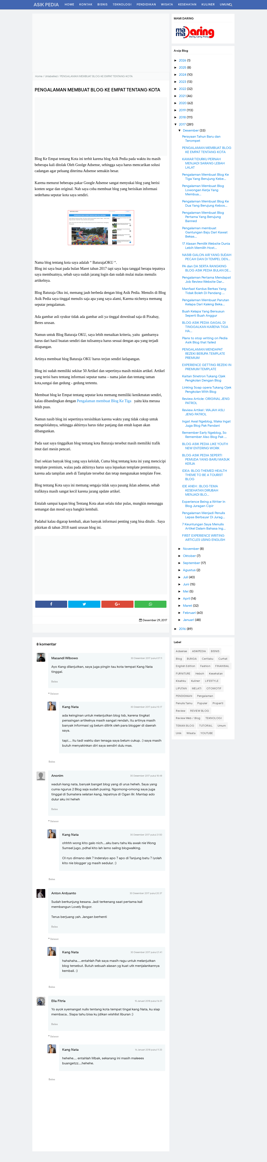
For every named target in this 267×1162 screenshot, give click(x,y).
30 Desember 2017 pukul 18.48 (146, 775)
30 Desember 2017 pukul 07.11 (146, 658)
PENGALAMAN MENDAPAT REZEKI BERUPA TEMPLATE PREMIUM (203, 353)
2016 (183, 629)
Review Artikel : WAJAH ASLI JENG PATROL (203, 412)
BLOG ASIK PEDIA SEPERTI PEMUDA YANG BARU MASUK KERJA (206, 459)
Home (38, 76)
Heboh (199, 673)
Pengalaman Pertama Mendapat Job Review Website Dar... (206, 279)
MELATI (197, 688)
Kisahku (181, 681)
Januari (189, 620)
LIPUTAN (181, 688)
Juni (186, 584)
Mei (186, 591)
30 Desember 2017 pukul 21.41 (146, 952)
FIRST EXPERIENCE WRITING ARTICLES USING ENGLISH (203, 538)
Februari (190, 613)
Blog (179, 658)
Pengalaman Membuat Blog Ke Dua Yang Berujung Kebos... (205, 203)
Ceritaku (207, 658)
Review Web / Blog (188, 718)
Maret (188, 606)
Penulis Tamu (184, 703)
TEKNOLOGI (213, 718)
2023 (183, 82)
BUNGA (192, 658)
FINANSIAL (222, 666)
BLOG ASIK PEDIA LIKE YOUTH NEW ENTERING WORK (205, 446)
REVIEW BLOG (199, 711)
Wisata (190, 733)
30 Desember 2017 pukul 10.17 (146, 706)
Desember (191, 130)
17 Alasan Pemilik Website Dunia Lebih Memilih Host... (206, 246)
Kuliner (195, 681)
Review (180, 711)
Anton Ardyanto (63, 893)
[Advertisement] (100, 43)
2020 (183, 103)
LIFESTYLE (212, 681)
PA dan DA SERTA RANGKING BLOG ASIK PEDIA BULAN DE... (206, 268)
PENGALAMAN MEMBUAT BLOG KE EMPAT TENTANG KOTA (206, 150)
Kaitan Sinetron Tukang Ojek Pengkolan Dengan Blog (203, 378)
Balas (54, 681)
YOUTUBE (206, 733)
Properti (218, 703)
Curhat (223, 658)
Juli (186, 577)
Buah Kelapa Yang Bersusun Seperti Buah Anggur (203, 313)
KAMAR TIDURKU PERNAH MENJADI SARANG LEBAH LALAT (203, 163)
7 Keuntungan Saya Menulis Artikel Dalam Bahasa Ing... (204, 526)
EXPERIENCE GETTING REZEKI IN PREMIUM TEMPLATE (206, 367)
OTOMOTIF (214, 688)
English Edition (185, 666)
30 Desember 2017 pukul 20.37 (146, 893)
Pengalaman (205, 696)
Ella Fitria (58, 1001)
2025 (183, 67)
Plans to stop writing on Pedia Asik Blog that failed (205, 340)
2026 (183, 60)
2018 (183, 117)
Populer (202, 703)
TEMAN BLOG (185, 725)
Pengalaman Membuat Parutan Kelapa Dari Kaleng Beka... (205, 302)
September (192, 563)
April (187, 598)
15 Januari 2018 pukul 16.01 (148, 1000)
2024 (183, 75)
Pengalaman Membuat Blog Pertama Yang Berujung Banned (203, 217)
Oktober (190, 556)
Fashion (205, 666)
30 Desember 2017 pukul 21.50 (146, 834)
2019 (183, 110)
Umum (222, 725)
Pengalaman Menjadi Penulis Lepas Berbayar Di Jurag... (203, 515)
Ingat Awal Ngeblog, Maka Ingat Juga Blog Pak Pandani (206, 423)
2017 (182, 124)
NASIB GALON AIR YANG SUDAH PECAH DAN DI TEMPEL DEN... (206, 257)
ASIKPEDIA (199, 651)
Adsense (181, 651)
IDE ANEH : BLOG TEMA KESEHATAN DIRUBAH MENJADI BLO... (200, 490)
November (191, 549)
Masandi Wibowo (64, 658)
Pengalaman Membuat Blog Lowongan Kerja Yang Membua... (203, 190)
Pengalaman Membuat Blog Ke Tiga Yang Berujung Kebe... (205, 177)
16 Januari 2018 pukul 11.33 (148, 1049)
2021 (182, 96)
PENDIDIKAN (184, 696)
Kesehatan (216, 673)
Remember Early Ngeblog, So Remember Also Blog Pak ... (204, 435)
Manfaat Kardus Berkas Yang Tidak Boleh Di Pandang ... (204, 291)
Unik (178, 733)
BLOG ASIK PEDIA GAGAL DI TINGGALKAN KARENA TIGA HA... (205, 327)
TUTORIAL (206, 725)
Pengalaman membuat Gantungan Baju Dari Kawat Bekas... (205, 232)
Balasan (54, 693)
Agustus (189, 570)
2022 (183, 89)
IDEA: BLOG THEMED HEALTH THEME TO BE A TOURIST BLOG (204, 475)
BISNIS (215, 651)
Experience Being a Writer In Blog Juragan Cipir (203, 504)
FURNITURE (183, 673)
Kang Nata (70, 707)
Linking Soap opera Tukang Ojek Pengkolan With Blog (206, 389)
